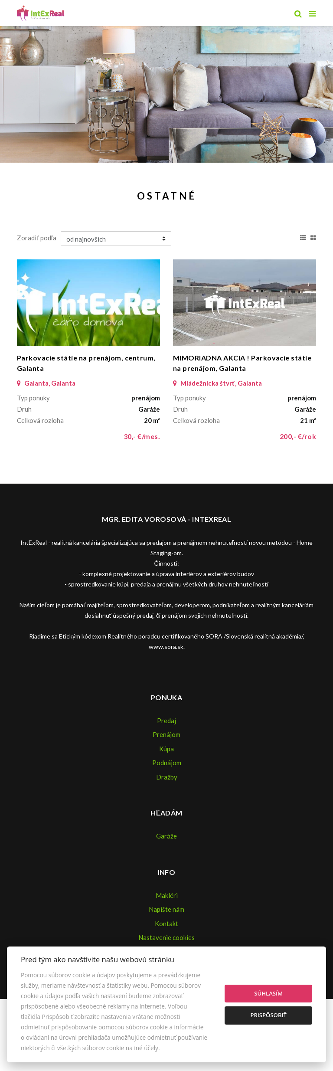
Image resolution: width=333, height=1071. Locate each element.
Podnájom (166, 762)
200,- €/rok (298, 436)
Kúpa (166, 749)
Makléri (167, 895)
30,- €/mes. (142, 436)
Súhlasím (268, 993)
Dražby (166, 777)
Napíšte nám (166, 909)
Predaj (166, 720)
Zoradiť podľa (36, 238)
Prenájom (166, 734)
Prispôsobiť (268, 1015)
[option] (166, 92)
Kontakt (166, 923)
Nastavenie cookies (166, 937)
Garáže (166, 836)
